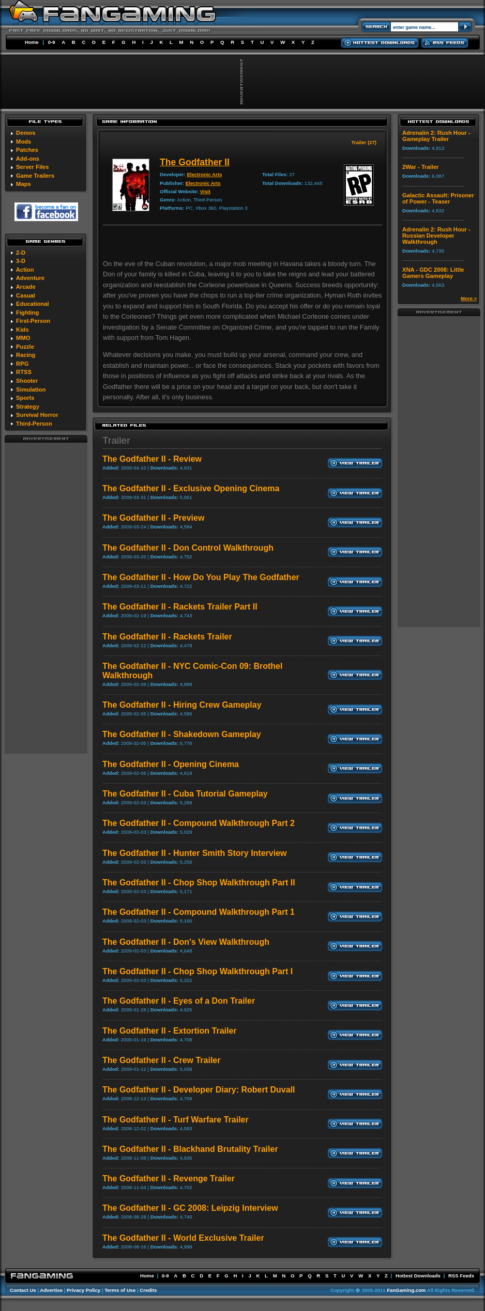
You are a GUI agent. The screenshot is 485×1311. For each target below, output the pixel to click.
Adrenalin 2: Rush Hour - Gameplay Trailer (436, 136)
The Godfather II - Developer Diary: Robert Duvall (198, 1089)
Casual (25, 295)
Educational (32, 304)
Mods (23, 141)
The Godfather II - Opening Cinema (170, 764)
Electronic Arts (204, 174)
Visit (205, 191)
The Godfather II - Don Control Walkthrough (188, 547)
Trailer (116, 440)
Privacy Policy (83, 1290)
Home (32, 42)
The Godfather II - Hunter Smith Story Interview (194, 853)
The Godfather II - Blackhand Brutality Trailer (190, 1149)
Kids (22, 329)
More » (469, 298)
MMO (23, 338)
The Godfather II (195, 162)
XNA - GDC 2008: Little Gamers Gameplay (433, 273)
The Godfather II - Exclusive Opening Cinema (190, 488)
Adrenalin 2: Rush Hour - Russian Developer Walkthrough (436, 235)
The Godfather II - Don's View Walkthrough (185, 942)
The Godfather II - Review (152, 459)
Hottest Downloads (418, 1275)
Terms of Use (119, 1290)
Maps (23, 184)
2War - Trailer (420, 167)
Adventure (30, 278)
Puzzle (25, 347)
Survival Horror (37, 415)
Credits (148, 1290)
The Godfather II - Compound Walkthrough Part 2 (198, 823)
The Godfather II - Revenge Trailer (168, 1178)
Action (25, 270)
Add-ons (27, 158)
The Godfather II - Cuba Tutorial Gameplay (185, 793)
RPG (22, 364)
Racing (25, 355)
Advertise (51, 1290)
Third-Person (34, 423)
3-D (20, 261)
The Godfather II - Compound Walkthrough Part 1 (198, 912)
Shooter (27, 381)
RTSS (24, 372)
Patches (27, 150)
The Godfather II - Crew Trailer (161, 1060)
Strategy (27, 406)
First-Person (33, 321)
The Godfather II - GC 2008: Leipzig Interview (190, 1208)
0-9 (51, 42)
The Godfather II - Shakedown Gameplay (181, 734)
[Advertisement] (46, 598)
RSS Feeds (461, 1275)
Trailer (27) (363, 142)
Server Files (32, 167)
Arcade (26, 287)
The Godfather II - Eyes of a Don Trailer (178, 1000)
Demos (25, 133)
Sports (25, 398)
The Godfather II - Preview (153, 517)
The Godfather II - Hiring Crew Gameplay (182, 704)
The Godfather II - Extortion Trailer (169, 1030)
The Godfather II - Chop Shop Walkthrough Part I (197, 971)
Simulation (31, 389)
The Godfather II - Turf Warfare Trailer (175, 1119)
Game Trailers (35, 176)
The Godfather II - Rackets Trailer (167, 636)
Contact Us (23, 1290)
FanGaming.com (406, 1290)
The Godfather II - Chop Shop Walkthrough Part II (198, 882)
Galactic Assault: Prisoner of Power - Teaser (438, 198)
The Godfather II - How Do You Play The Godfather (200, 577)
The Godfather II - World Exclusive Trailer (183, 1238)
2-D (20, 252)
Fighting (27, 312)
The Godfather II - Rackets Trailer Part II (179, 606)
